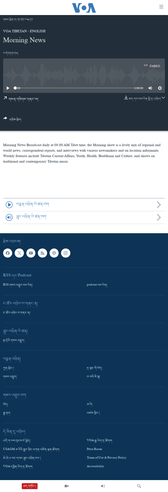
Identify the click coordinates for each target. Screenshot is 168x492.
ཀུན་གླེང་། (8, 368)
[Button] (12, 120)
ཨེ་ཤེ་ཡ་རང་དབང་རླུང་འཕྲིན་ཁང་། (22, 458)
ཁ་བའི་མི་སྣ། (93, 377)
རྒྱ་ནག (6, 413)
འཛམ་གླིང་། (93, 413)
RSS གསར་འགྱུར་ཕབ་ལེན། (18, 285)
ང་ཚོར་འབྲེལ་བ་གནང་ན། (16, 313)
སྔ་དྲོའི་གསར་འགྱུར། (13, 340)
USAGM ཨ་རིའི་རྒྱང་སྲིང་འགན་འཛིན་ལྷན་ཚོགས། (31, 449)
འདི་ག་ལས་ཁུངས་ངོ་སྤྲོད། (16, 441)
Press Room (94, 449)
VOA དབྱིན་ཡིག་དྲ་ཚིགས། (18, 467)
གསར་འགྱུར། (10, 377)
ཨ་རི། (89, 404)
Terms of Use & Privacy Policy (106, 458)
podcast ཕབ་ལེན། (97, 285)
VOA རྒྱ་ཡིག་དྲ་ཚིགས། (99, 441)
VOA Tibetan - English (24, 32)
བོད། (5, 404)
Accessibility (95, 467)
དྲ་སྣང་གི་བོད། (94, 368)
